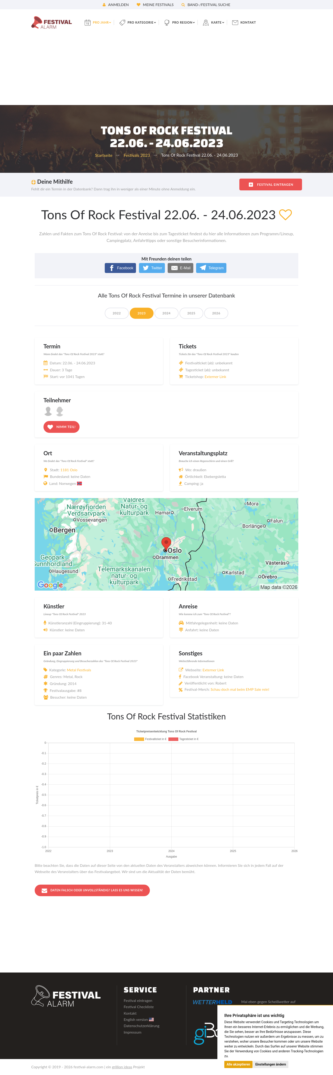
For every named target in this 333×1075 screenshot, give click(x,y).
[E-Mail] (180, 268)
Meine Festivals (155, 4)
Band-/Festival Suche (206, 4)
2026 (219, 313)
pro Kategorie (145, 22)
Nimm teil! (61, 427)
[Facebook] (120, 268)
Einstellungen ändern (270, 1064)
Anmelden (116, 4)
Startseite (103, 155)
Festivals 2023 (136, 155)
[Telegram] (211, 268)
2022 (114, 313)
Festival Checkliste (139, 1007)
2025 (193, 313)
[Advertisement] (166, 70)
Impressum (132, 1032)
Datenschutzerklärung (141, 1026)
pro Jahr (104, 22)
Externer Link (215, 376)
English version (139, 1019)
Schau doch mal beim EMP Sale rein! (240, 689)
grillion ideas (122, 1067)
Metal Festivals (79, 670)
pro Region (189, 22)
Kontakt (256, 22)
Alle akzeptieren (238, 1064)
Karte (224, 22)
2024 (166, 313)
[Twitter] (152, 268)
